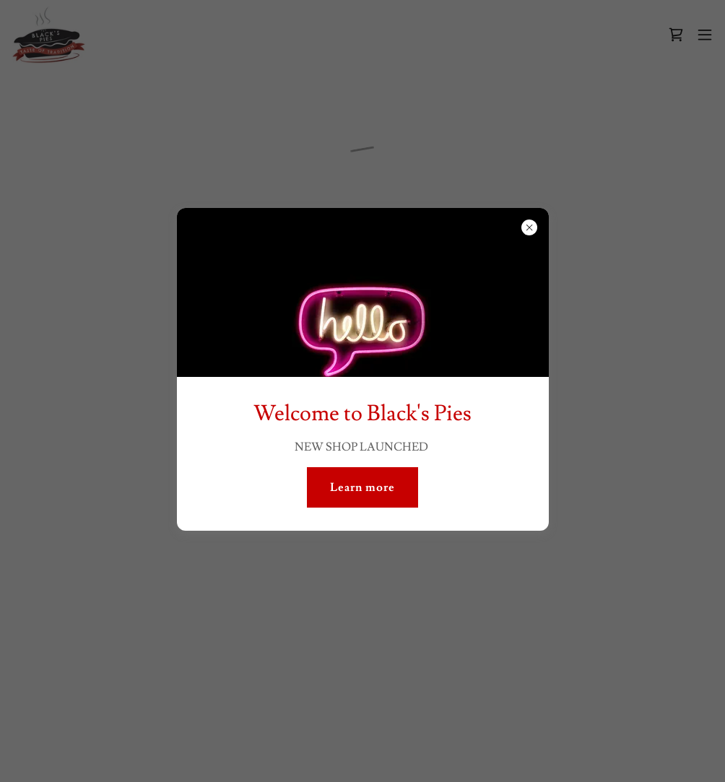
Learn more (362, 487)
